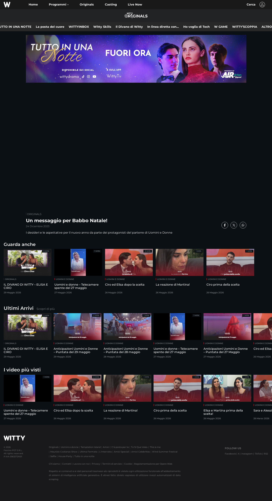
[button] (59, 4)
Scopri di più (46, 309)
